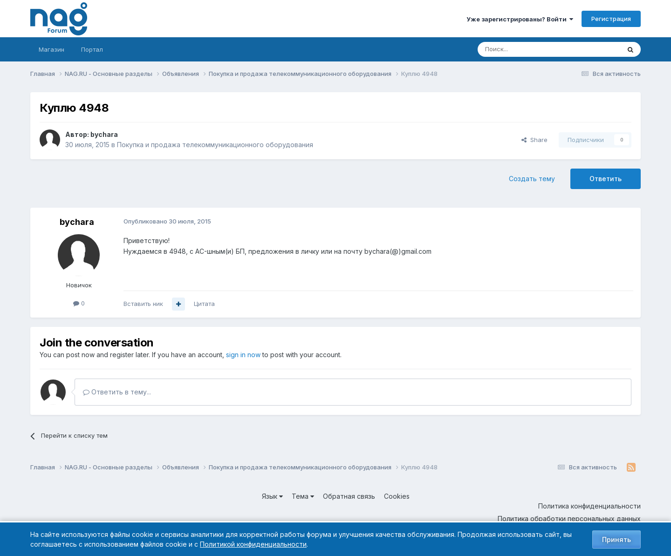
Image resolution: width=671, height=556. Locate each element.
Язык (272, 496)
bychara (104, 134)
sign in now (243, 355)
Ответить (605, 179)
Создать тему (532, 179)
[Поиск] (523, 49)
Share (534, 139)
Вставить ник (143, 303)
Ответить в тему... (117, 392)
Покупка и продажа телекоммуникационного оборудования (215, 145)
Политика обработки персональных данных (569, 518)
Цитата (204, 303)
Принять (616, 539)
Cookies (397, 496)
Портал (92, 49)
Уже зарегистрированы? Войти (519, 19)
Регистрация (611, 18)
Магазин (51, 49)
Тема (303, 496)
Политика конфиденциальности (589, 506)
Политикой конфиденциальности (253, 544)
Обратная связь (349, 496)
